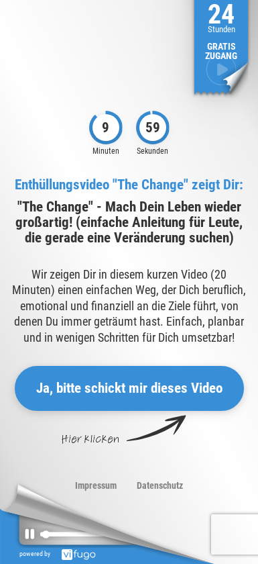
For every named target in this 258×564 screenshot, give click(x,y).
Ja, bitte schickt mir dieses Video (129, 388)
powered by (60, 553)
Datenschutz (160, 485)
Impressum (96, 485)
